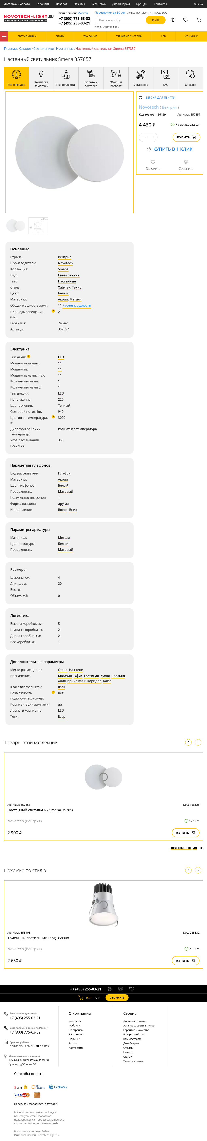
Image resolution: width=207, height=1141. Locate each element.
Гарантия (43, 4)
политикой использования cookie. (37, 1123)
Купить (186, 137)
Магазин (65, 676)
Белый (63, 293)
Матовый (65, 491)
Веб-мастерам (132, 1039)
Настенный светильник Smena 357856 (40, 810)
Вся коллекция (187, 848)
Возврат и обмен (134, 1034)
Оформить (117, 997)
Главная (10, 48)
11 (60, 369)
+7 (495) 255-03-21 (74, 23)
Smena (63, 269)
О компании (80, 1013)
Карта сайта (76, 1048)
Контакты (160, 4)
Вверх (63, 509)
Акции (73, 1043)
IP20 (61, 687)
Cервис (129, 1013)
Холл (62, 681)
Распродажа (76, 1034)
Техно (76, 287)
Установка (98, 4)
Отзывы (79, 4)
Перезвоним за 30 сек (110, 12)
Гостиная (91, 676)
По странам (76, 1030)
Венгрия (64, 257)
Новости (128, 1052)
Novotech (65, 263)
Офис (78, 676)
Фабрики (74, 1025)
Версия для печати (160, 97)
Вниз (73, 509)
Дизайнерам (121, 4)
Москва (83, 13)
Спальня (118, 676)
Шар (61, 716)
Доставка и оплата (17, 4)
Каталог (4, 36)
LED (61, 357)
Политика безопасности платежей (35, 1104)
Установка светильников (138, 1025)
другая (63, 503)
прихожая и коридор (84, 681)
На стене (76, 670)
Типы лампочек (133, 1061)
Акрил (63, 299)
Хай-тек (64, 287)
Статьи (127, 1056)
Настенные (65, 48)
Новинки (74, 1039)
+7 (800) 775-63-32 (74, 18)
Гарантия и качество (136, 1030)
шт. (85, 997)
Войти (198, 4)
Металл (75, 299)
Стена (62, 670)
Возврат (61, 4)
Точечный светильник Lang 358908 (38, 937)
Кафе (107, 681)
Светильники (43, 48)
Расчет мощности (76, 305)
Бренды (141, 4)
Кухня (105, 676)
